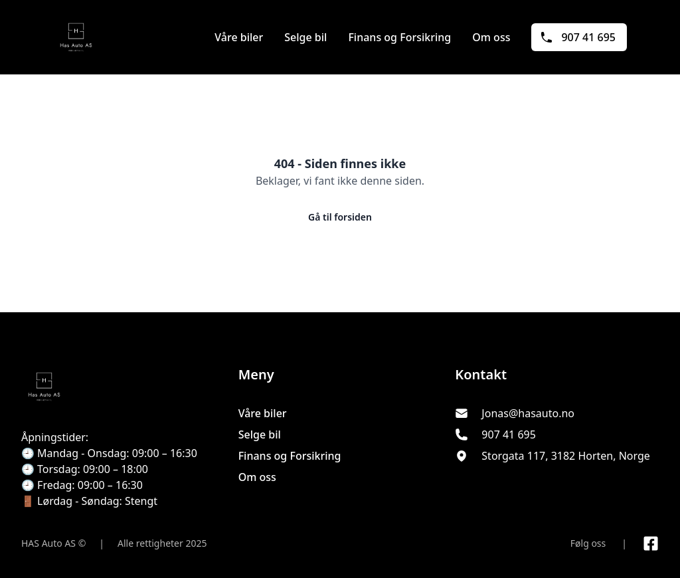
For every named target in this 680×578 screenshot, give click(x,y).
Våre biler (238, 37)
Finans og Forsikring (399, 37)
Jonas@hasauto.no (527, 413)
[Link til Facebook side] (651, 543)
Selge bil (305, 37)
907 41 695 (578, 37)
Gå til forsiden (340, 217)
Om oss (491, 37)
